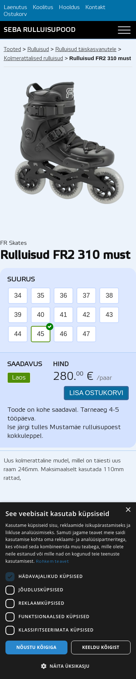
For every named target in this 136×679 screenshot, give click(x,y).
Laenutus (15, 7)
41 (63, 314)
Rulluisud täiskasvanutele (85, 49)
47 (86, 334)
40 (40, 314)
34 (17, 295)
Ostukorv (15, 14)
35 (40, 295)
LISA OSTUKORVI (96, 393)
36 (63, 295)
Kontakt (95, 7)
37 (86, 295)
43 (109, 314)
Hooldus (69, 7)
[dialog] (68, 590)
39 (17, 314)
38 (109, 295)
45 (43, 332)
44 (17, 334)
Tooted (12, 49)
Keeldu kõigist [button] (101, 647)
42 (86, 314)
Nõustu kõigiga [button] (36, 647)
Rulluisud (38, 49)
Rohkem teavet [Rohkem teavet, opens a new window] (52, 561)
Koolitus (43, 7)
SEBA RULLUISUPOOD (39, 30)
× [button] (128, 510)
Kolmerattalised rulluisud (33, 58)
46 (63, 334)
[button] (68, 666)
